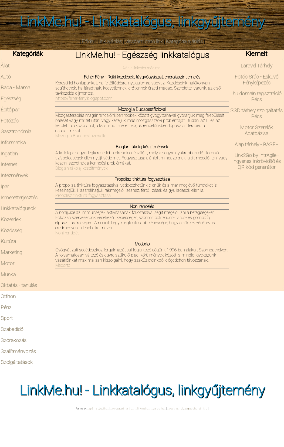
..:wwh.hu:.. (173, 408)
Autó (6, 77)
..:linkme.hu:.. (143, 408)
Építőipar (10, 110)
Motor (7, 264)
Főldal (88, 42)
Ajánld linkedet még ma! (142, 68)
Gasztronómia (16, 132)
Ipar (5, 187)
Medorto (62, 265)
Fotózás (10, 121)
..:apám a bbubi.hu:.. (98, 408)
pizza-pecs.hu (189, 408)
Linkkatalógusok (18, 208)
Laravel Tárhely (256, 66)
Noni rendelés (67, 233)
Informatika (13, 143)
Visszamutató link (144, 42)
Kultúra (8, 241)
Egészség (11, 99)
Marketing (11, 252)
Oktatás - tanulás (19, 285)
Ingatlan (9, 154)
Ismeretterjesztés (19, 198)
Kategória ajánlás (184, 42)
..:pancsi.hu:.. (158, 408)
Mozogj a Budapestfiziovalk (80, 135)
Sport (7, 318)
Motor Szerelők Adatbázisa (256, 131)
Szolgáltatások (17, 362)
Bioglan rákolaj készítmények (81, 168)
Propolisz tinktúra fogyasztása (83, 195)
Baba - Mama (15, 88)
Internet (9, 165)
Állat (5, 66)
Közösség (11, 231)
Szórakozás (13, 340)
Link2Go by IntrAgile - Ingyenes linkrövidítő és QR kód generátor (256, 161)
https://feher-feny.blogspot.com (83, 98)
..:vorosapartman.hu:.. (122, 408)
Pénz (6, 307)
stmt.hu (203, 408)
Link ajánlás (109, 42)
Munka (8, 275)
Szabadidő (12, 329)
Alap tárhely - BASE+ (256, 145)
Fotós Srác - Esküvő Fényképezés (256, 80)
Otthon (8, 296)
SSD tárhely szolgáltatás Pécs (256, 114)
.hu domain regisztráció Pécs (257, 97)
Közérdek (11, 220)
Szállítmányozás (18, 351)
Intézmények (14, 176)
